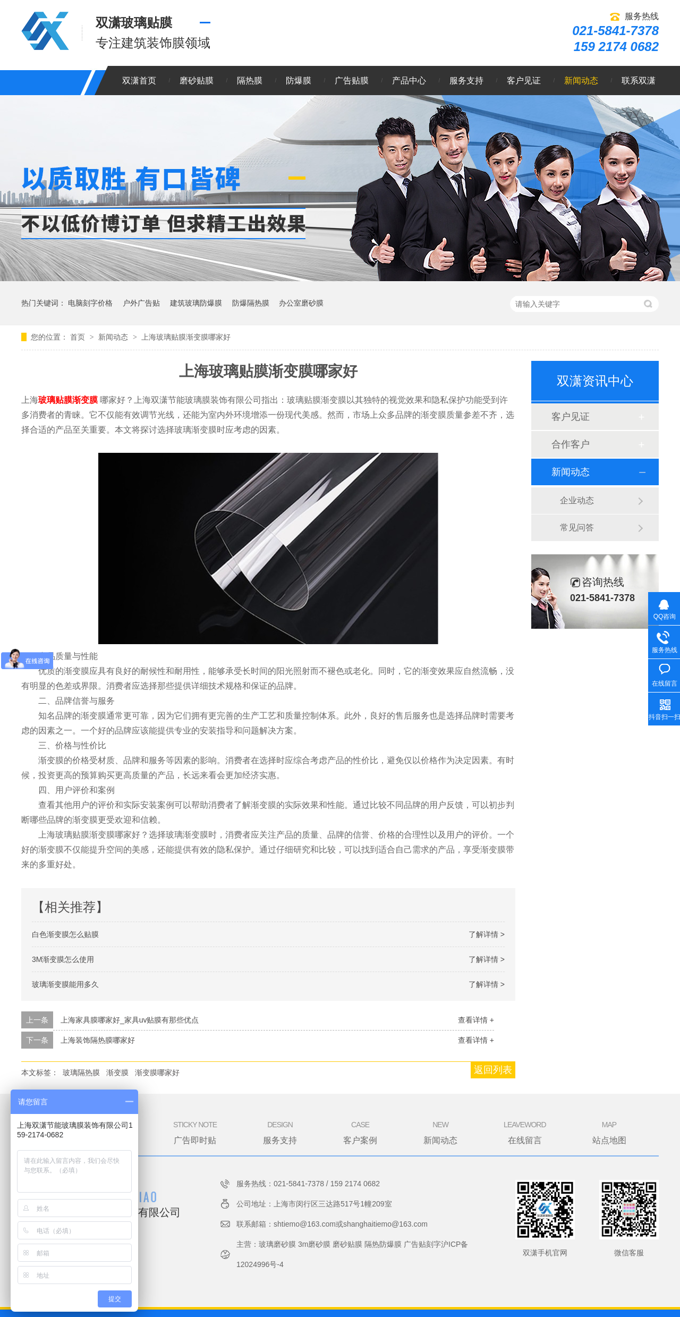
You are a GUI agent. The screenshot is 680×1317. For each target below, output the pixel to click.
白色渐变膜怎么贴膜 (65, 934)
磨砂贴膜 (197, 80)
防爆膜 (298, 80)
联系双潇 (639, 80)
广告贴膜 (352, 80)
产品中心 (409, 80)
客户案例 (360, 1132)
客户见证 (524, 80)
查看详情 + (476, 1020)
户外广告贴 (141, 303)
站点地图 (609, 1132)
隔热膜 (249, 80)
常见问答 (577, 527)
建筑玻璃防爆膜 (196, 303)
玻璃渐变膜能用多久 (65, 984)
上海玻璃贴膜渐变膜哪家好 (186, 337)
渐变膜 (117, 1072)
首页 (78, 337)
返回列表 (493, 1070)
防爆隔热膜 (250, 303)
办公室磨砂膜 (301, 303)
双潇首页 (139, 80)
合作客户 (570, 444)
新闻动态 (581, 80)
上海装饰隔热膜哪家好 (98, 1040)
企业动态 (577, 500)
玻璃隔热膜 (81, 1072)
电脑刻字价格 (90, 303)
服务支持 (466, 80)
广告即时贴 (195, 1132)
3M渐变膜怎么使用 (63, 959)
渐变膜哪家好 (157, 1072)
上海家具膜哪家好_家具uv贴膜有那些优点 (130, 1020)
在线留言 (525, 1132)
